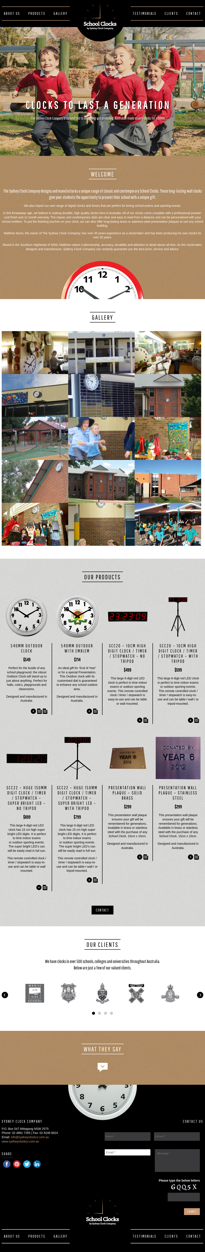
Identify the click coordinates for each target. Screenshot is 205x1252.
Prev (5, 992)
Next (200, 992)
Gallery (61, 13)
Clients (171, 13)
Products (36, 13)
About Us (12, 13)
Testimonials (145, 13)
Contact (193, 13)
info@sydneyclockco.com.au (30, 1137)
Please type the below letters (179, 1180)
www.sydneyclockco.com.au (20, 1141)
